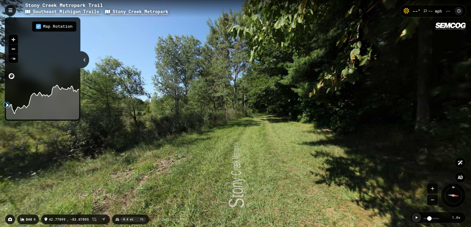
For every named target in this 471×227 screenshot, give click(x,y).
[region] (42, 50)
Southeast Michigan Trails (63, 12)
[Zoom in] (13, 39)
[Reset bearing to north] (13, 58)
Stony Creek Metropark (136, 12)
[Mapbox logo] (11, 76)
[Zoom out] (13, 49)
